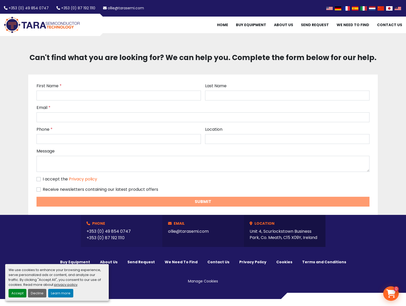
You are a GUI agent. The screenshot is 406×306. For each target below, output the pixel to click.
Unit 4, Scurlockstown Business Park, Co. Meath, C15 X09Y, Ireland (283, 234)
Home (222, 24)
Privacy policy (83, 179)
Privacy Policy (252, 262)
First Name (49, 86)
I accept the (70, 179)
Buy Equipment (251, 24)
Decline (37, 293)
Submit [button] (203, 202)
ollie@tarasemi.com (126, 8)
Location (213, 129)
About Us (283, 24)
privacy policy (65, 284)
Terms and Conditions (324, 262)
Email (43, 108)
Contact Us (389, 24)
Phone (45, 129)
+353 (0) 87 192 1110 (78, 8)
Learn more (60, 293)
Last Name (216, 86)
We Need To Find (353, 24)
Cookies (284, 262)
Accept (17, 293)
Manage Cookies (203, 281)
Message (46, 151)
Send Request (315, 24)
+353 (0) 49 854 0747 (29, 8)
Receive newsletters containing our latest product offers (100, 189)
